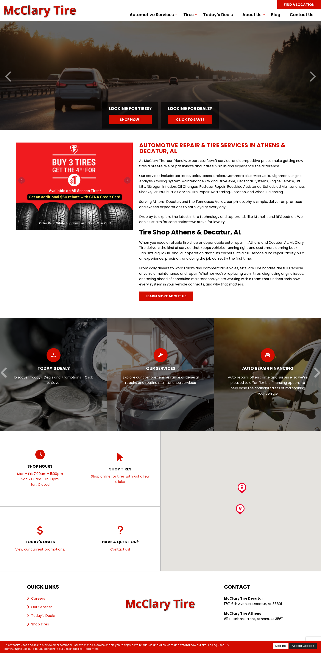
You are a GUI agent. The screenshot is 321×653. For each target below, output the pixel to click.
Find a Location (299, 4)
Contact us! (120, 539)
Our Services (42, 607)
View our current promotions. (40, 539)
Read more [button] (91, 649)
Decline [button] (280, 646)
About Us (252, 15)
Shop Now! (130, 119)
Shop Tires (40, 624)
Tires (188, 15)
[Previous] (8, 77)
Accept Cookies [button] (303, 646)
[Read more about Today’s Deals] (53, 374)
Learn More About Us (166, 296)
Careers (38, 598)
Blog (275, 15)
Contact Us (301, 15)
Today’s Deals (218, 15)
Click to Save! (190, 119)
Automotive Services (152, 15)
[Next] (312, 77)
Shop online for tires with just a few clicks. (120, 468)
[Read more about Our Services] (160, 374)
